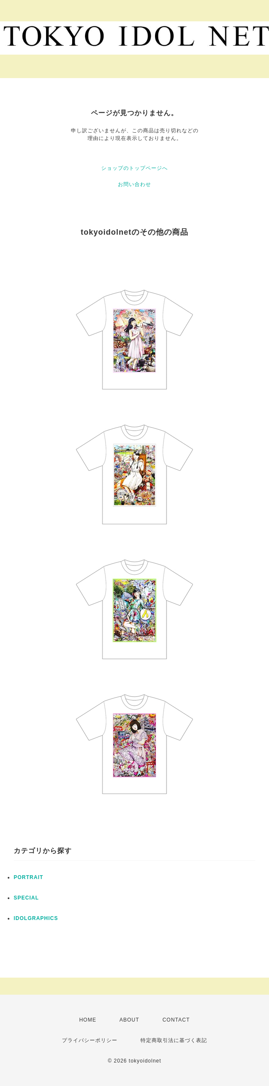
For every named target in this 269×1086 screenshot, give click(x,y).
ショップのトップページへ (134, 168)
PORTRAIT (28, 877)
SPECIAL (26, 898)
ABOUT (129, 1020)
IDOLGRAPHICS (36, 918)
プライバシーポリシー (89, 1040)
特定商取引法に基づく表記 (173, 1040)
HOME (87, 1020)
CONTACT (176, 1020)
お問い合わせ (134, 184)
